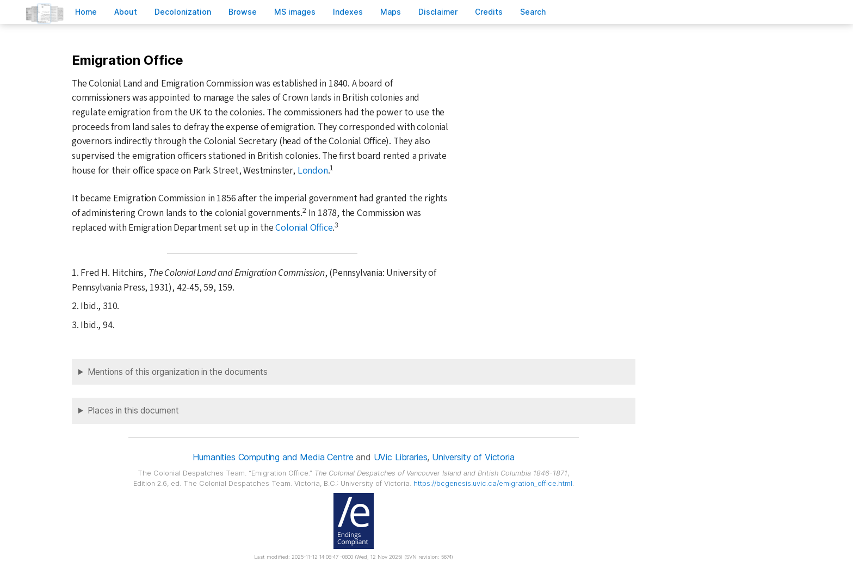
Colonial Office (303, 227)
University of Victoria (473, 457)
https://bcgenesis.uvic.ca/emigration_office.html (492, 483)
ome (86, 11)
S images (295, 11)
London (313, 170)
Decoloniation (182, 11)
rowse (242, 11)
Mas (390, 11)
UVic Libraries (401, 457)
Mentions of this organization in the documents (178, 372)
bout (125, 11)
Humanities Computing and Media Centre (273, 457)
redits (489, 11)
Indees (348, 11)
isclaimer (438, 11)
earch (533, 11)
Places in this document (133, 410)
